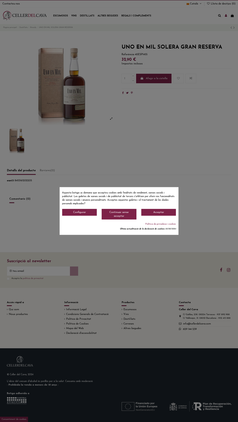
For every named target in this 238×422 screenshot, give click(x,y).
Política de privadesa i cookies (160, 224)
